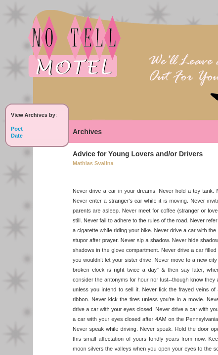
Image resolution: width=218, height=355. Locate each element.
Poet (17, 129)
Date (17, 136)
